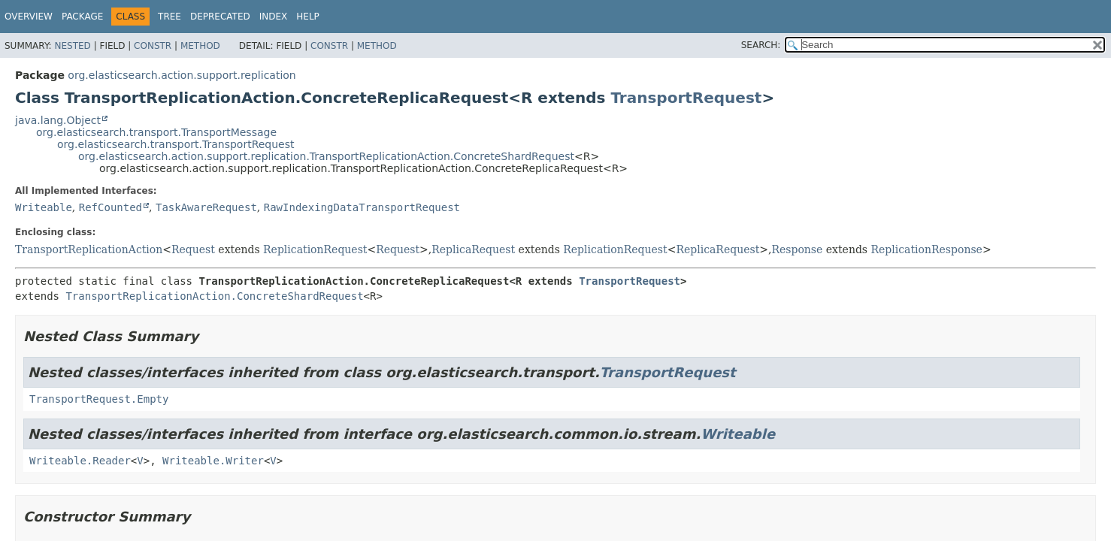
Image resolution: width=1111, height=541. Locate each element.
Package (82, 16)
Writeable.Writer (213, 461)
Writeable (43, 207)
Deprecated (220, 16)
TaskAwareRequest (206, 207)
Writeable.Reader (80, 461)
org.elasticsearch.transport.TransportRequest (176, 144)
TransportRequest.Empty (98, 399)
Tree (169, 16)
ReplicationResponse (926, 249)
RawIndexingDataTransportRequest (362, 207)
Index (273, 16)
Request (193, 249)
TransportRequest (685, 98)
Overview (29, 16)
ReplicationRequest (315, 249)
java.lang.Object (58, 120)
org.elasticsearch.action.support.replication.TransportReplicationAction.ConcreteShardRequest (326, 156)
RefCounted (110, 207)
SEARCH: (761, 45)
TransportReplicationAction (88, 249)
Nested (72, 46)
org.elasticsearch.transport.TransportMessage (156, 132)
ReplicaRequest (473, 249)
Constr (152, 46)
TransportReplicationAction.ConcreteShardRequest (214, 296)
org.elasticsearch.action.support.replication (181, 75)
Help (307, 16)
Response (796, 249)
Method (200, 46)
